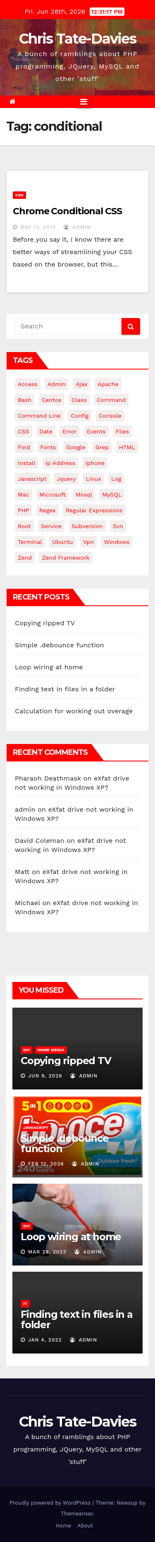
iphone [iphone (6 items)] (95, 463)
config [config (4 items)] (79, 415)
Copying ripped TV (45, 623)
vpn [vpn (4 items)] (88, 541)
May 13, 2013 (37, 227)
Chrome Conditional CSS (67, 211)
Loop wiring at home (49, 667)
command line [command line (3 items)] (39, 415)
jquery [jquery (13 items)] (66, 478)
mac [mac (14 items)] (23, 494)
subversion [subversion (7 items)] (87, 526)
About (85, 1525)
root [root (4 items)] (24, 526)
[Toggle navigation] (84, 101)
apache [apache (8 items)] (108, 384)
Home (63, 1525)
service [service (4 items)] (51, 526)
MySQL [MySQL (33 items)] (112, 494)
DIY (26, 1050)
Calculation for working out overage (74, 711)
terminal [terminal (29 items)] (30, 541)
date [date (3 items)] (45, 431)
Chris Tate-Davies (77, 38)
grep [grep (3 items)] (102, 447)
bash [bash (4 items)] (24, 400)
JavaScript (35, 1127)
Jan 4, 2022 (45, 1340)
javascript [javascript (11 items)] (32, 478)
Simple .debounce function (59, 645)
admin (77, 227)
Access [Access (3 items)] (28, 384)
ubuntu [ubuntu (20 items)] (62, 541)
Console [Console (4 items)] (110, 415)
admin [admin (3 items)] (57, 384)
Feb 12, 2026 (46, 1164)
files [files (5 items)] (122, 431)
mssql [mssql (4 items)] (84, 494)
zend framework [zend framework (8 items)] (65, 557)
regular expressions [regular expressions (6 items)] (94, 510)
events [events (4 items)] (96, 431)
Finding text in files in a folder (65, 689)
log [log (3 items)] (116, 478)
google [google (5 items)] (76, 447)
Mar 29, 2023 (47, 1252)
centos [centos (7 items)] (52, 400)
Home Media (50, 1050)
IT (25, 1303)
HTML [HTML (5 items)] (127, 447)
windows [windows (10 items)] (116, 541)
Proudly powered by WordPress (51, 1503)
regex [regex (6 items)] (47, 510)
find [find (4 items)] (24, 447)
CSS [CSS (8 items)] (23, 431)
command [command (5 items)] (111, 400)
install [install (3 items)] (26, 463)
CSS (19, 195)
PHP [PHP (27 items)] (23, 510)
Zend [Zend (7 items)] (25, 557)
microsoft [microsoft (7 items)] (52, 494)
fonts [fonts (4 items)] (48, 447)
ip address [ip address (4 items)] (60, 463)
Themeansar (77, 1513)
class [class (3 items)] (79, 400)
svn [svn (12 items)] (118, 526)
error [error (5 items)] (69, 431)
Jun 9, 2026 (45, 1076)
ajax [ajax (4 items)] (81, 384)
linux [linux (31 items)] (93, 478)
